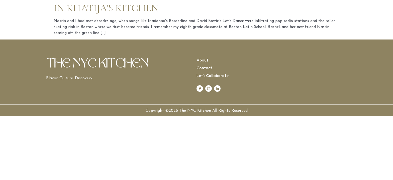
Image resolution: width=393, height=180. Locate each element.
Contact (272, 8)
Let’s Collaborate (307, 8)
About (107, 8)
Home (85, 8)
